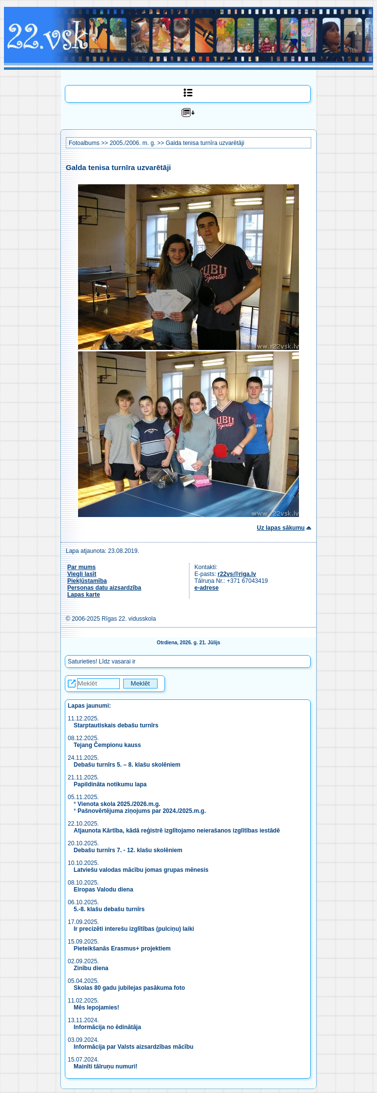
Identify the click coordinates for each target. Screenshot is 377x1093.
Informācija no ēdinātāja (107, 1027)
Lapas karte (83, 594)
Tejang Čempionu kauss (107, 745)
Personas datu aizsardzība (104, 587)
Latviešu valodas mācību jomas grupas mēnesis (141, 869)
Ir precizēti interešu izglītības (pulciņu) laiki (134, 928)
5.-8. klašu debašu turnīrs (109, 909)
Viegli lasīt (81, 574)
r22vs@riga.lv (236, 574)
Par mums (81, 567)
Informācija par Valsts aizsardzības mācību (133, 1046)
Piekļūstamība (87, 580)
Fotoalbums (84, 143)
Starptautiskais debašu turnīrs (117, 725)
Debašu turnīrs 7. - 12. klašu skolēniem (128, 850)
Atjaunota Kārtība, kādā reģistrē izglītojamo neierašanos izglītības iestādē (177, 830)
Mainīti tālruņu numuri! (105, 1066)
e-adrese (206, 587)
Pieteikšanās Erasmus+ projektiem (122, 948)
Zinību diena (91, 968)
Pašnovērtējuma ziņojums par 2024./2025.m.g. (142, 810)
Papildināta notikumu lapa (110, 784)
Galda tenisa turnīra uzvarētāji (204, 143)
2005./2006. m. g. (132, 143)
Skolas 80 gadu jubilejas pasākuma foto (129, 987)
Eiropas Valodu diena (103, 889)
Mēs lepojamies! (96, 1007)
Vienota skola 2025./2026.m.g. (119, 804)
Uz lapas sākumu (280, 527)
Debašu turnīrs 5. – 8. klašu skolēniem (127, 764)
